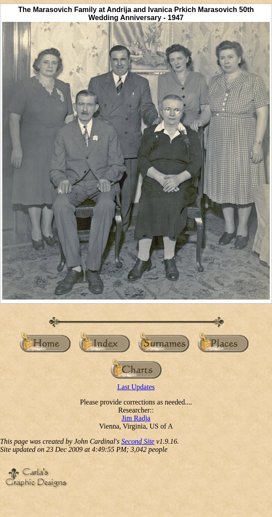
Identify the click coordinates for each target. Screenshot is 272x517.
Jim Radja (136, 418)
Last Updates (136, 387)
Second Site (137, 441)
